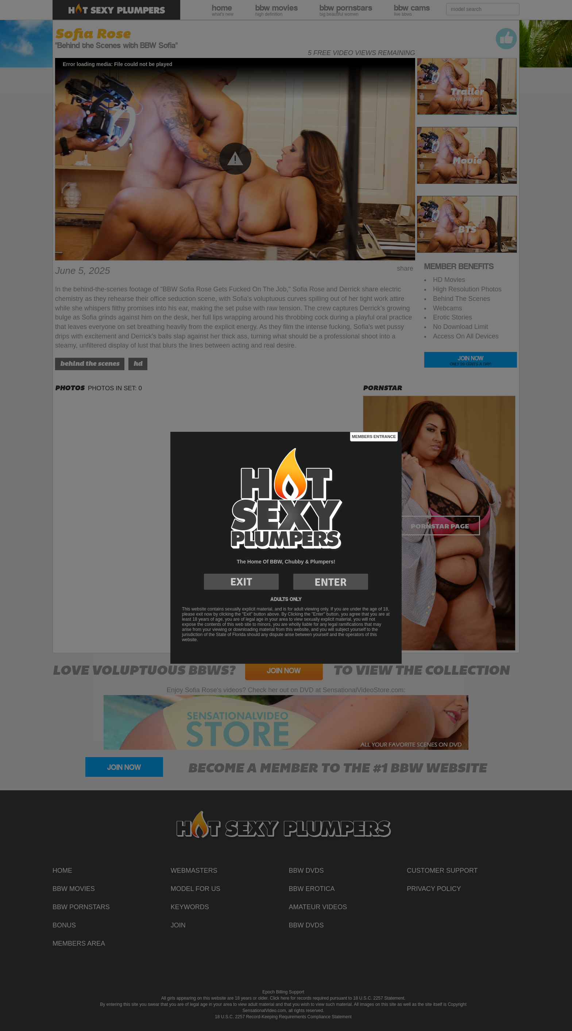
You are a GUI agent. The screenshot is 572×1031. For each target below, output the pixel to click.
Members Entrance (374, 436)
